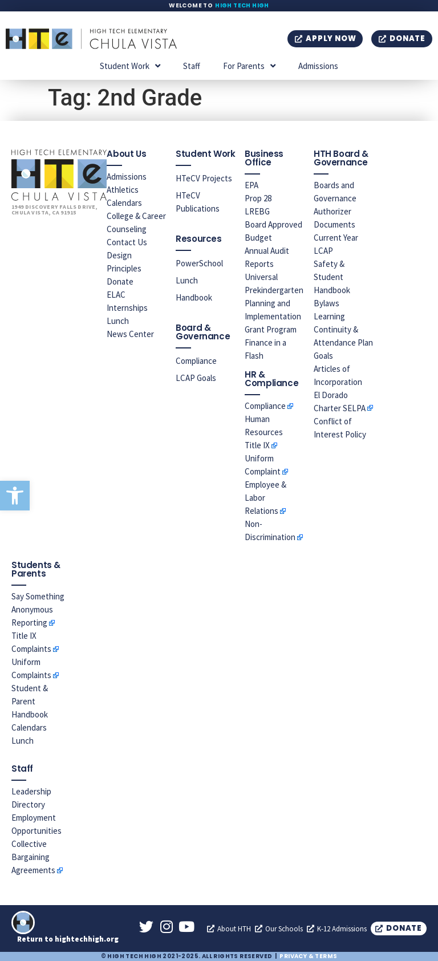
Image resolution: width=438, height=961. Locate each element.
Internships (127, 307)
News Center (130, 334)
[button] (15, 495)
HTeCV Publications (198, 202)
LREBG (257, 211)
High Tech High (242, 5)
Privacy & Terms (308, 956)
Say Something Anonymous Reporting (37, 609)
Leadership (31, 791)
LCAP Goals (196, 377)
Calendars (124, 202)
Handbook (194, 297)
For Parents (249, 66)
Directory (28, 804)
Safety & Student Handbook (332, 276)
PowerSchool (199, 263)
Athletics (123, 189)
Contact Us (127, 242)
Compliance (196, 360)
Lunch (118, 320)
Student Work (130, 66)
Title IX (257, 445)
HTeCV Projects (204, 178)
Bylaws (326, 303)
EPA (251, 185)
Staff (191, 65)
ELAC (116, 294)
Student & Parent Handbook (29, 701)
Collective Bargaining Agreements (33, 856)
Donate (120, 281)
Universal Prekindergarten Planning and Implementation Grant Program (274, 303)
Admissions (318, 65)
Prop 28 (258, 198)
